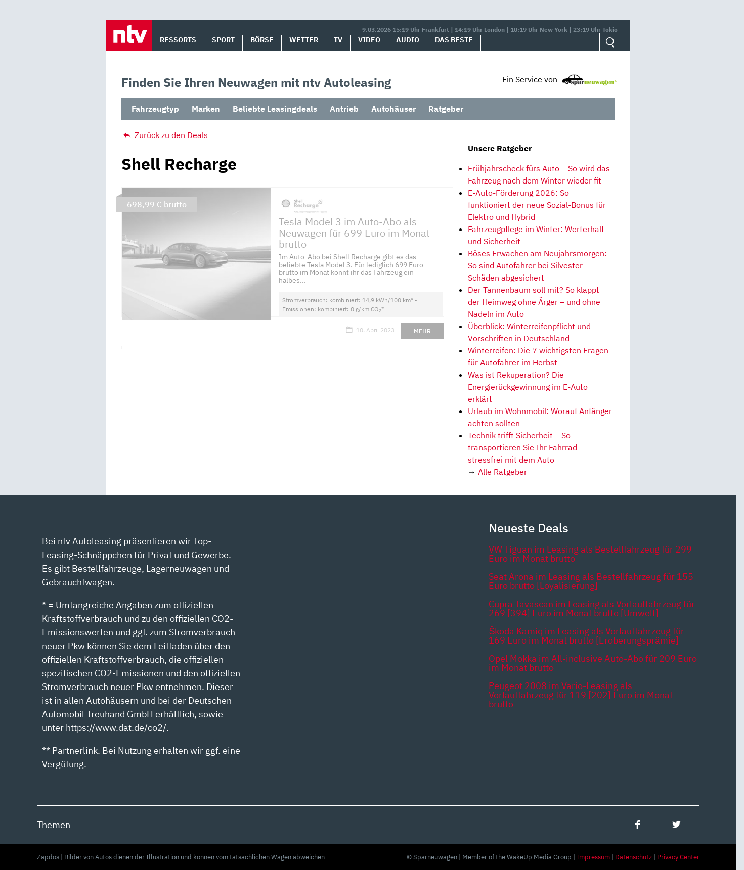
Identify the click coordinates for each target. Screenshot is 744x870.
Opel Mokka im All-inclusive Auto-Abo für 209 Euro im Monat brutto (593, 663)
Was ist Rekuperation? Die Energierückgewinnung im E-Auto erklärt (528, 387)
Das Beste (454, 39)
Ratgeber (445, 109)
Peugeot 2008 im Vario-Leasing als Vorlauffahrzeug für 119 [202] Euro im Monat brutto (581, 695)
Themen (53, 825)
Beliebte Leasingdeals (275, 109)
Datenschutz (633, 857)
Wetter (303, 39)
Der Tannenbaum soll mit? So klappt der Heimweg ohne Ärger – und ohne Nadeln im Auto (534, 302)
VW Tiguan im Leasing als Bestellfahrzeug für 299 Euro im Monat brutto (590, 553)
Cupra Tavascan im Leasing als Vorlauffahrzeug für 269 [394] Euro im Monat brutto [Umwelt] (592, 608)
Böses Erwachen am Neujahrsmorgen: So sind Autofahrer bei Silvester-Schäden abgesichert (537, 265)
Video (369, 39)
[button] (129, 35)
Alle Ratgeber (502, 472)
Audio (407, 39)
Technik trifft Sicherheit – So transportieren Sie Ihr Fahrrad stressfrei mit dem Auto (522, 447)
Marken (206, 109)
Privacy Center (678, 857)
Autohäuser (393, 109)
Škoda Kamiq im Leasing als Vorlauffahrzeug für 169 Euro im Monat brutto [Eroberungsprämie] (586, 635)
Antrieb (344, 109)
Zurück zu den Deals (164, 135)
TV (338, 39)
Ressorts (178, 39)
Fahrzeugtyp (155, 109)
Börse (262, 39)
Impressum (593, 857)
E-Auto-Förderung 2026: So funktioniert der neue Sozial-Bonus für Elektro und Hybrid (537, 205)
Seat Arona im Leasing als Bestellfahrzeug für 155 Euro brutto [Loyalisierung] (591, 581)
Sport (223, 39)
